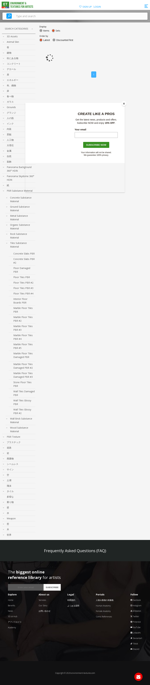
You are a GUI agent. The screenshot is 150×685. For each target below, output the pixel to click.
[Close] (123, 103)
